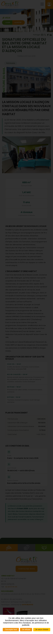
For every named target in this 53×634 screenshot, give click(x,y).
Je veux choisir (41, 629)
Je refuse (26, 629)
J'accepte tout (11, 629)
